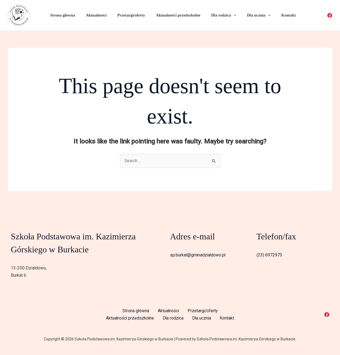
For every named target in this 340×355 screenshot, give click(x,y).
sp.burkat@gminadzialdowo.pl (198, 255)
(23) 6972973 (269, 255)
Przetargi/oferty (131, 15)
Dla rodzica (218, 15)
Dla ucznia (250, 15)
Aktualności (98, 15)
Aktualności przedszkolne (175, 15)
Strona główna (67, 15)
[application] (228, 15)
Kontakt (277, 15)
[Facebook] (329, 15)
